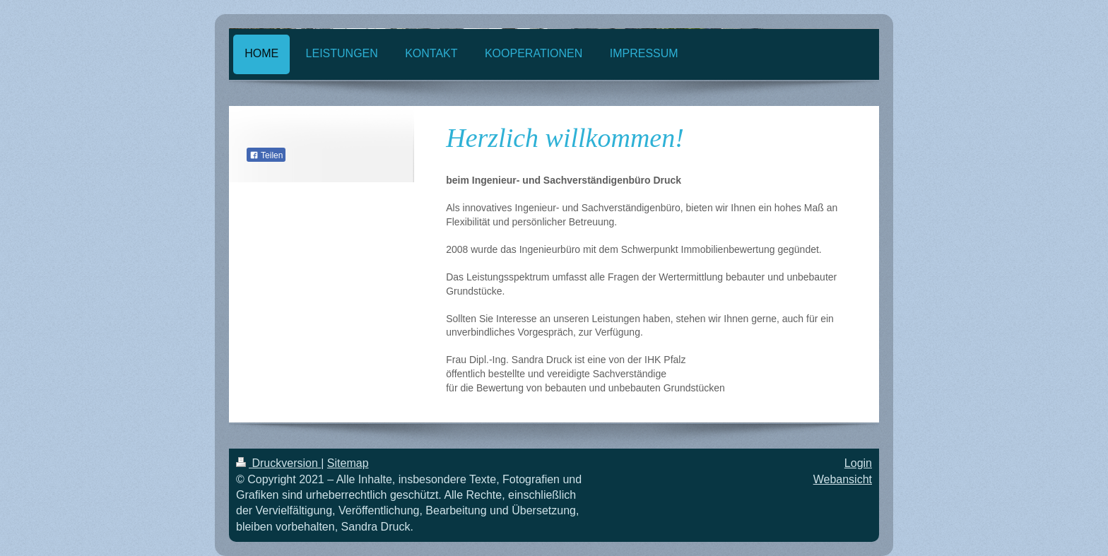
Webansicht (842, 479)
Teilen (266, 155)
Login (858, 463)
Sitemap (348, 463)
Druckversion (278, 463)
